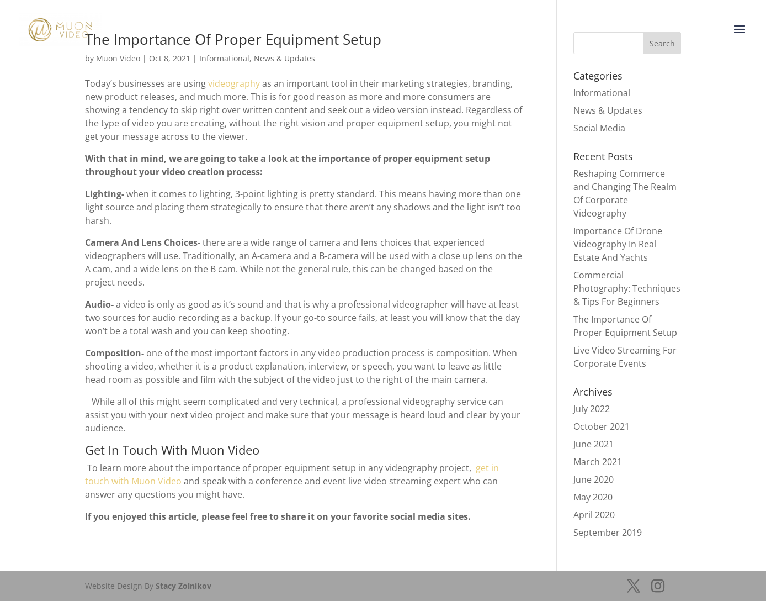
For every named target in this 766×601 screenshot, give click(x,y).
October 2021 (601, 426)
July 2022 (591, 409)
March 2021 (597, 462)
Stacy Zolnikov (183, 586)
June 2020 (593, 479)
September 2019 (607, 532)
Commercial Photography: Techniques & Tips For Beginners (626, 288)
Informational (601, 93)
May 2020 (593, 497)
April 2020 (594, 515)
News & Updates (607, 110)
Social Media (599, 128)
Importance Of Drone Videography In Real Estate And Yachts (617, 244)
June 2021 (593, 444)
